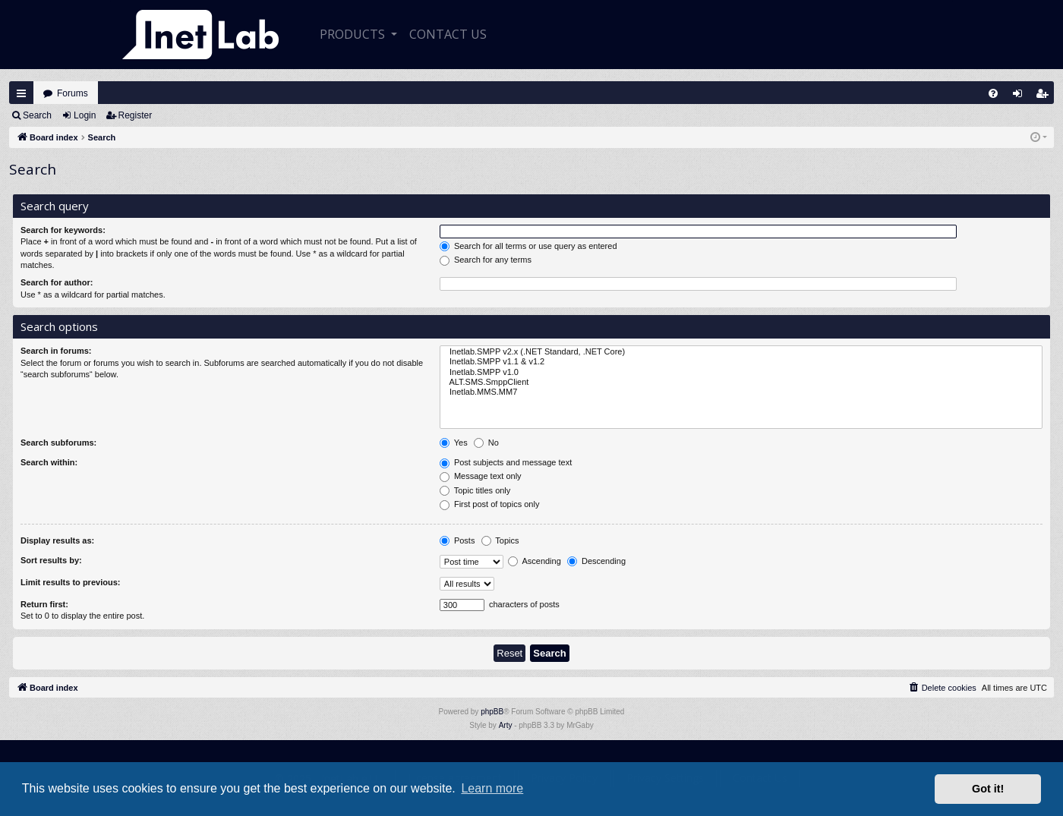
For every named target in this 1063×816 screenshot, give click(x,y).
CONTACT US (448, 34)
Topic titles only (475, 491)
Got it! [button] (988, 789)
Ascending (534, 561)
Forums (72, 93)
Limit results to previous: (70, 582)
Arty (506, 725)
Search (37, 115)
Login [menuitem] (1021, 97)
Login (85, 115)
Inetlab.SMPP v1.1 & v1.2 (741, 362)
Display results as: (57, 540)
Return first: (44, 604)
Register (135, 115)
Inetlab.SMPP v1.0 (741, 372)
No (486, 443)
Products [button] (354, 34)
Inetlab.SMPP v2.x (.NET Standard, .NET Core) (741, 352)
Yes (454, 443)
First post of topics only (490, 504)
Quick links (21, 93)
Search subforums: (58, 442)
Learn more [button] (492, 788)
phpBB (492, 711)
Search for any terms (486, 260)
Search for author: (57, 282)
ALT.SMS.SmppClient (741, 382)
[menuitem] (993, 93)
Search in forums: (56, 350)
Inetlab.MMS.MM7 (741, 392)
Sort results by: (51, 560)
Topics (500, 541)
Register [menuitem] (1045, 97)
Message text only (481, 476)
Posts (457, 541)
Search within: (49, 462)
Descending (596, 561)
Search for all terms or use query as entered (528, 246)
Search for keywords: (63, 230)
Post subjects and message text (506, 463)
